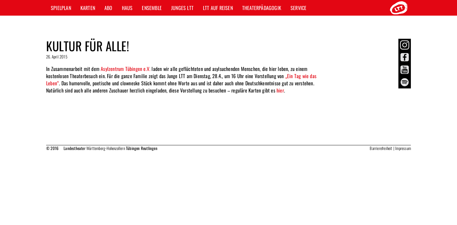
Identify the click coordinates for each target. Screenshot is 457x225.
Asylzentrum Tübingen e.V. (125, 68)
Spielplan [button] (61, 8)
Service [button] (298, 8)
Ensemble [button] (152, 8)
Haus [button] (127, 8)
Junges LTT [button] (182, 8)
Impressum (403, 148)
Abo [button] (108, 8)
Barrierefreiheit (381, 148)
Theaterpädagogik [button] (261, 8)
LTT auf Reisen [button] (218, 8)
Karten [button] (87, 8)
